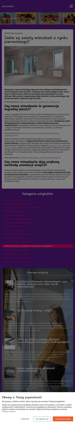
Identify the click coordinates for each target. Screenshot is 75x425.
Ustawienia (25, 419)
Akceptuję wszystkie (63, 419)
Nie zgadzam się (42, 419)
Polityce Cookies (8, 411)
